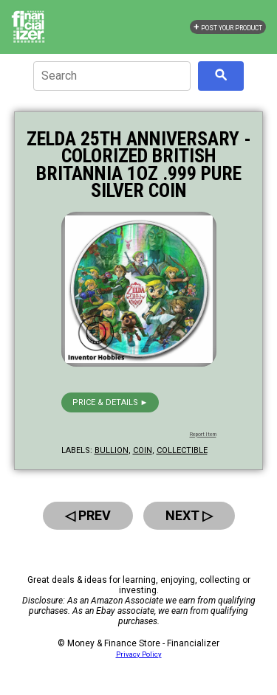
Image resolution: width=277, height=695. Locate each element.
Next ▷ (189, 515)
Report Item (203, 435)
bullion (112, 450)
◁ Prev (88, 515)
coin (142, 450)
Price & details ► (110, 402)
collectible (182, 450)
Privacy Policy (139, 654)
